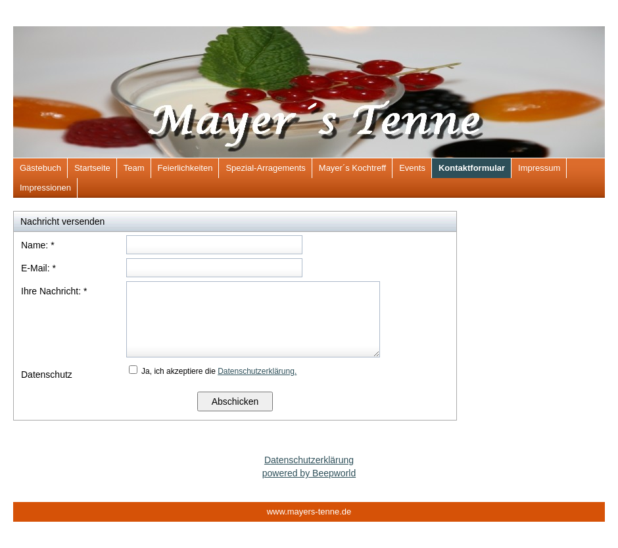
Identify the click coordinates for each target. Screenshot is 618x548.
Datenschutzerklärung (309, 460)
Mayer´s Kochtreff (352, 168)
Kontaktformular (472, 168)
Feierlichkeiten (185, 168)
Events (412, 168)
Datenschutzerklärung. (257, 371)
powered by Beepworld (309, 473)
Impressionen (45, 188)
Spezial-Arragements (265, 168)
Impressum (539, 168)
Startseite (92, 168)
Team (134, 168)
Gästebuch (40, 168)
